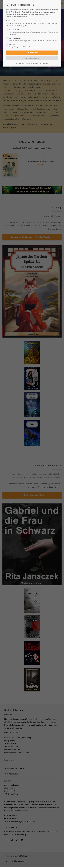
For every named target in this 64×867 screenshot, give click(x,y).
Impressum (20, 63)
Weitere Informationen (40, 63)
